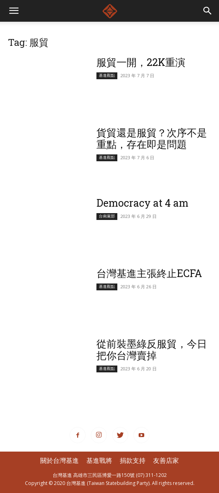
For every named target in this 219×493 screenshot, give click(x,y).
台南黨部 (107, 216)
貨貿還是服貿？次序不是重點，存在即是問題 (151, 138)
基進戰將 (99, 460)
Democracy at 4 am (142, 203)
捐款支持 (132, 460)
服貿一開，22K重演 (140, 62)
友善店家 (166, 460)
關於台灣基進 (59, 460)
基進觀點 (107, 75)
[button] (207, 11)
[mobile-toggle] (14, 11)
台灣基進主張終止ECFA (149, 273)
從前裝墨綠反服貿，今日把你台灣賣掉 (151, 349)
